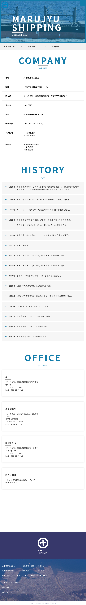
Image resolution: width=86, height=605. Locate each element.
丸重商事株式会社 (12, 566)
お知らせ (31, 46)
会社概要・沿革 (32, 566)
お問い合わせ (8, 592)
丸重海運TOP (10, 46)
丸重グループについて (12, 582)
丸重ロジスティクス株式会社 (14, 575)
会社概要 (55, 46)
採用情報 (6, 587)
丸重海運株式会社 (12, 570)
